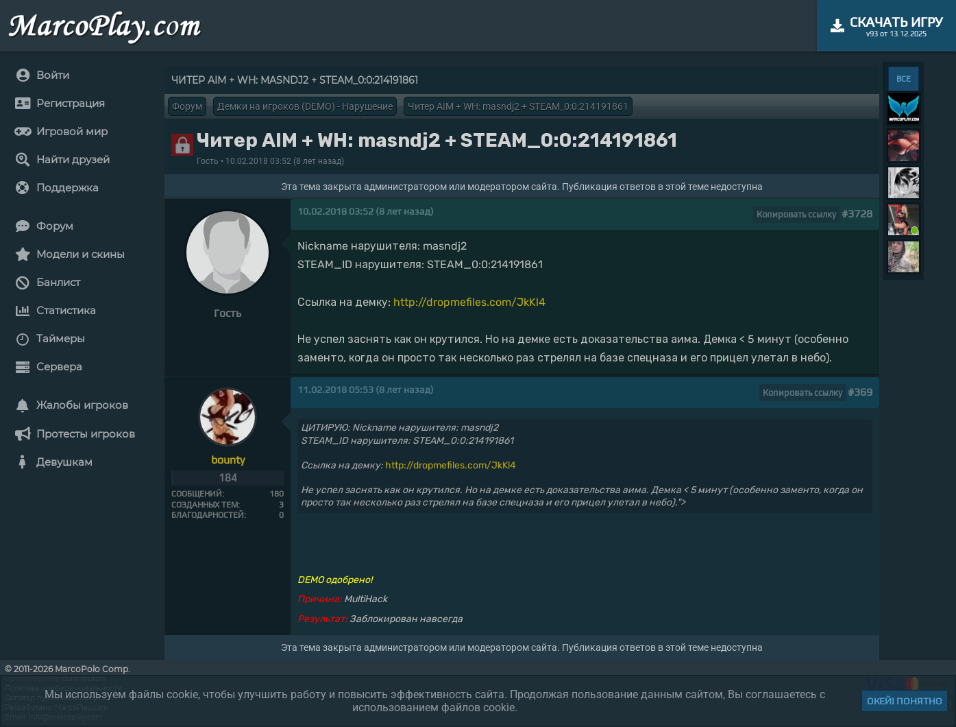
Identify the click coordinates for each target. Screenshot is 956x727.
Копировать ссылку (796, 214)
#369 (860, 391)
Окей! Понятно (904, 700)
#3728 (857, 213)
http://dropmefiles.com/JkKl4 (469, 302)
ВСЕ (903, 79)
